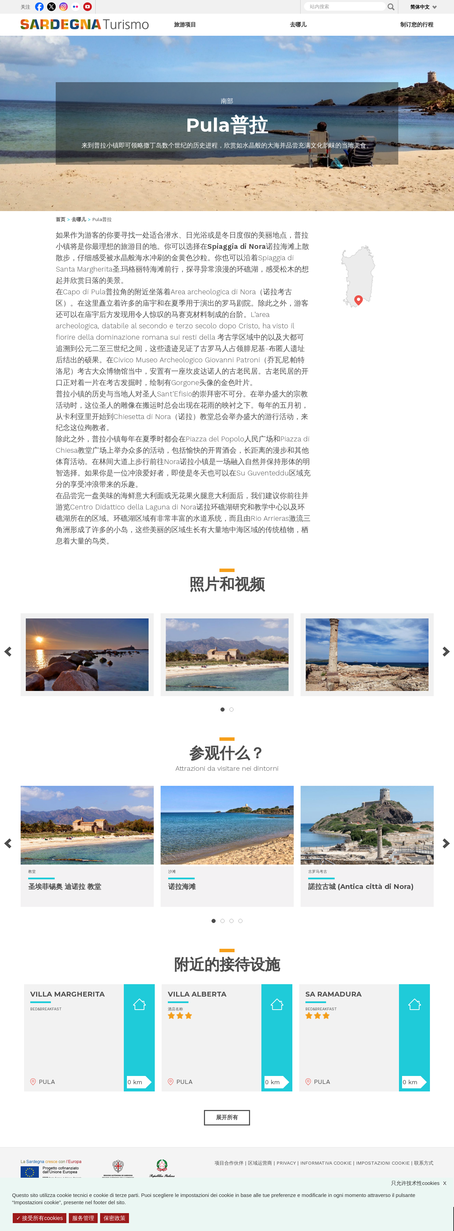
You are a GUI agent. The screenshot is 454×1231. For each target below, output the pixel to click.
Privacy (286, 1163)
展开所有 (227, 1117)
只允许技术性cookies (422, 1183)
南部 (227, 101)
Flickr (75, 6)
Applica (391, 7)
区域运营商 (260, 1163)
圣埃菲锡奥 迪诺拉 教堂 (64, 886)
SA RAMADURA (333, 994)
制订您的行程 (416, 24)
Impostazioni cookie (383, 1163)
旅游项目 (185, 24)
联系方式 (423, 1163)
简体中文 (420, 7)
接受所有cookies (39, 1218)
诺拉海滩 (182, 886)
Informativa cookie (326, 1163)
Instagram (63, 6)
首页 (60, 219)
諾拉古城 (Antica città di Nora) (361, 886)
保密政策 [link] (115, 1218)
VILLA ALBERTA (197, 994)
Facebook (39, 6)
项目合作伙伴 (229, 1163)
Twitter (51, 6)
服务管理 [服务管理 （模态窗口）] (83, 1218)
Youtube (87, 6)
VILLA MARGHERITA (67, 994)
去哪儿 (298, 24)
